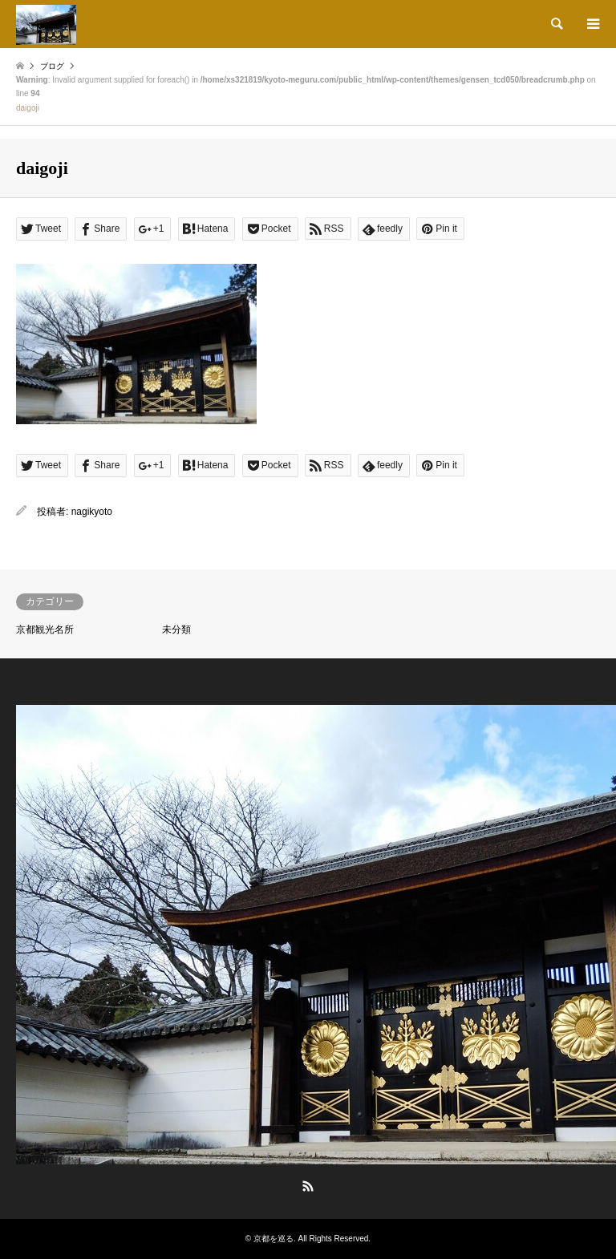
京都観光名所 (45, 629)
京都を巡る (273, 1238)
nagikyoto (91, 511)
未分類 (176, 629)
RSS (308, 1186)
